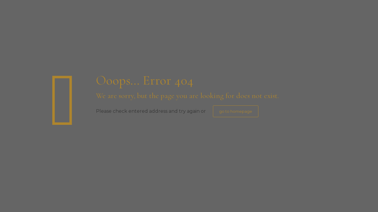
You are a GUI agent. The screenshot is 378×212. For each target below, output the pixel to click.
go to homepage (235, 111)
